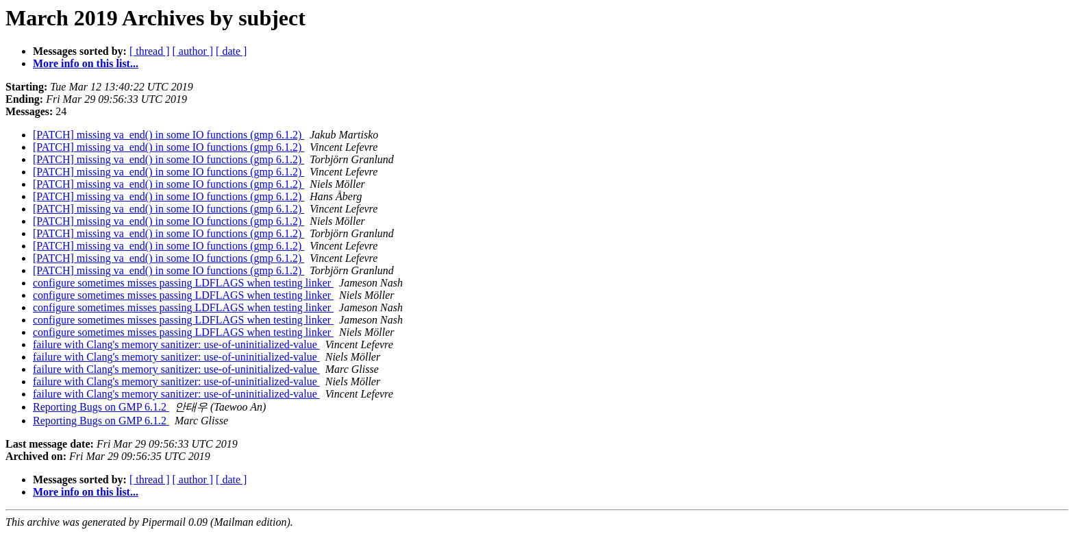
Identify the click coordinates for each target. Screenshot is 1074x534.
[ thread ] (149, 51)
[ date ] (231, 51)
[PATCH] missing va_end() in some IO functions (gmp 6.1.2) (168, 135)
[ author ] (193, 51)
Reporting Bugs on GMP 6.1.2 (101, 407)
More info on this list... (85, 63)
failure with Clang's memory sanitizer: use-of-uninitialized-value (176, 344)
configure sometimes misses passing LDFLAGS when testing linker (183, 283)
